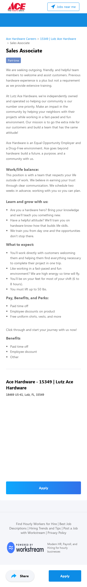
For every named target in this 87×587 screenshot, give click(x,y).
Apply (65, 576)
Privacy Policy (57, 532)
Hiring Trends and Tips (45, 528)
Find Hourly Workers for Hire (36, 524)
